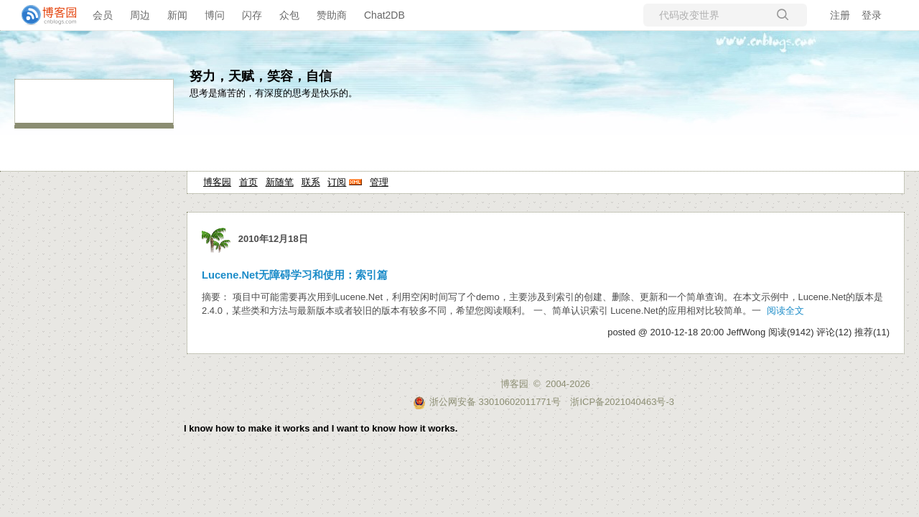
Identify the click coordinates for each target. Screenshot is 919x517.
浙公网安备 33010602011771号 (487, 401)
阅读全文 (785, 310)
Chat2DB (384, 15)
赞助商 (332, 15)
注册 (840, 15)
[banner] (43, 15)
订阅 (336, 182)
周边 (140, 15)
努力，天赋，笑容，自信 (261, 76)
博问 (215, 15)
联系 (311, 182)
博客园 (217, 182)
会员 (103, 15)
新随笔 (280, 182)
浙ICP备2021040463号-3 (622, 401)
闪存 (252, 15)
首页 (248, 182)
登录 (872, 15)
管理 (379, 182)
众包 (289, 15)
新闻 (177, 15)
